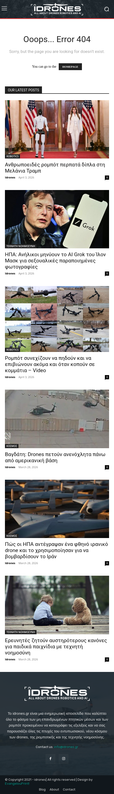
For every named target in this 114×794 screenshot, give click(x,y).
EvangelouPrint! (17, 783)
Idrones (10, 177)
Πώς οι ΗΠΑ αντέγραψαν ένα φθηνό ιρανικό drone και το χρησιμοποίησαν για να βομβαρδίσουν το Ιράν (56, 550)
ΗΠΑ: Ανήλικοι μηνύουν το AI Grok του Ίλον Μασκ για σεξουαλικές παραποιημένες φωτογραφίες (55, 261)
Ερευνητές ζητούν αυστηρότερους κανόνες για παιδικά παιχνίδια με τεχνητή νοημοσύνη (56, 646)
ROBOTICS (12, 156)
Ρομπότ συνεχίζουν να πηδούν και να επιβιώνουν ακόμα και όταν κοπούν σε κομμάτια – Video (50, 364)
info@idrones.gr (66, 747)
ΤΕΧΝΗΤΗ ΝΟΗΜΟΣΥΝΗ (20, 246)
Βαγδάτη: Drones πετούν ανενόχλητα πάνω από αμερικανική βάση (55, 457)
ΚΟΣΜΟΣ (11, 446)
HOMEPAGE (70, 66)
